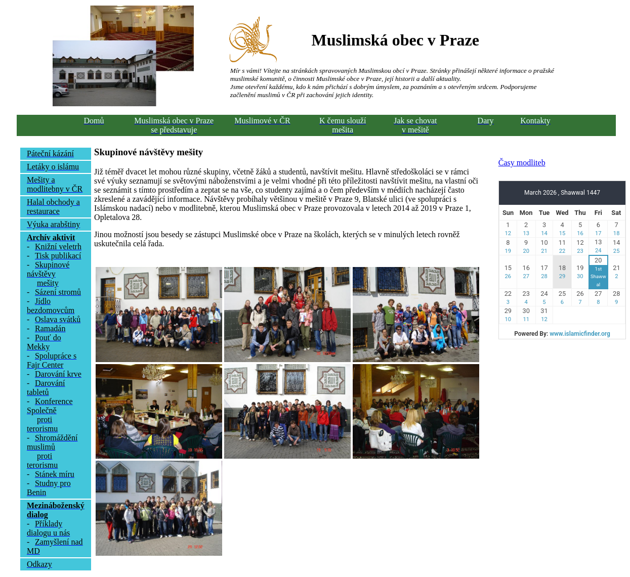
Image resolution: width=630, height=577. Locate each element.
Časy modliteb (521, 162)
